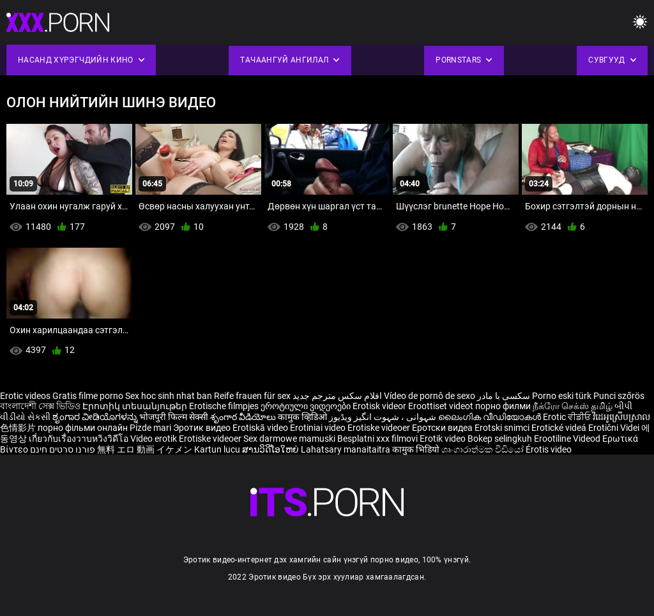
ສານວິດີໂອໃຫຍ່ (271, 449)
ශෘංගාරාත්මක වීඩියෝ (483, 449)
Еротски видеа (443, 428)
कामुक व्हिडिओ (303, 417)
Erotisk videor (380, 406)
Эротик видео (202, 428)
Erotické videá (559, 428)
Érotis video (549, 449)
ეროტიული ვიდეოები (307, 406)
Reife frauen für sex (252, 396)
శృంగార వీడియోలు (244, 417)
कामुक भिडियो (416, 449)
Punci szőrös (618, 396)
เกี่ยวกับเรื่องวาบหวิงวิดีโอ (79, 438)
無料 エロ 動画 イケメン (144, 449)
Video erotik (154, 438)
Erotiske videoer (379, 428)
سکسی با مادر (503, 396)
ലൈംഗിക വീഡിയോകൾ (490, 417)
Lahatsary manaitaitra (346, 449)
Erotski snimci (503, 428)
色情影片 (19, 428)
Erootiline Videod (568, 438)
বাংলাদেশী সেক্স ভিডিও (40, 406)
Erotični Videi (614, 428)
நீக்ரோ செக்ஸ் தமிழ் (572, 406)
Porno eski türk (561, 396)
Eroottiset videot (441, 406)
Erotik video (444, 438)
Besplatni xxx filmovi (377, 438)
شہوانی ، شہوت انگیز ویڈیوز (383, 417)
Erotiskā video (261, 428)
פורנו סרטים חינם (62, 449)
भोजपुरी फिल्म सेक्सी (173, 417)
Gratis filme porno (87, 396)
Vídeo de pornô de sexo (429, 396)
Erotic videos (26, 396)
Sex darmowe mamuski (289, 438)
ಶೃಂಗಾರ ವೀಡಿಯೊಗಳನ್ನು (95, 417)
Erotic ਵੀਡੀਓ (568, 417)
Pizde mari (150, 428)
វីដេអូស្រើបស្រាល (621, 417)
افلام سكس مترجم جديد (337, 396)
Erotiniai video (318, 428)
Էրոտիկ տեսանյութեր (135, 406)
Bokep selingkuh (500, 438)
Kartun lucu (218, 449)
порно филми (503, 406)
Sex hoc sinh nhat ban (168, 396)
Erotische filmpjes (224, 406)
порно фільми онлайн (83, 428)
